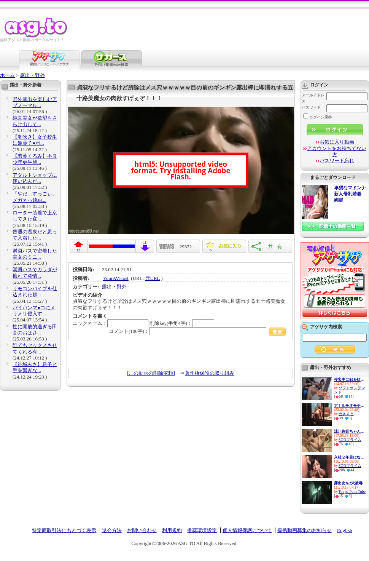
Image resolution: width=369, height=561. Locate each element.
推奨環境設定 (202, 530)
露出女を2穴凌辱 (348, 483)
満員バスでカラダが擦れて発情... (35, 272)
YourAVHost (116, 278)
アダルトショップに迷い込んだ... (35, 178)
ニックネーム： (110, 323)
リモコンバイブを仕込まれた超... (35, 291)
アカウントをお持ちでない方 (336, 151)
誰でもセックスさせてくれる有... (35, 348)
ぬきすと (346, 414)
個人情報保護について (247, 530)
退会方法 (112, 530)
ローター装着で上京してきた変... (35, 216)
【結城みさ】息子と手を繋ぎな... (35, 367)
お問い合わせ (142, 530)
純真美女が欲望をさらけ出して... (35, 121)
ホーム (7, 75)
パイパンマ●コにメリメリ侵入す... (34, 310)
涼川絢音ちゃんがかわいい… (349, 431)
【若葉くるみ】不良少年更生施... (35, 159)
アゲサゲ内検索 (326, 326)
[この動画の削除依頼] (151, 373)
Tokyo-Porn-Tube (352, 491)
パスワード (311, 107)
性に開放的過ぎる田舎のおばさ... (35, 330)
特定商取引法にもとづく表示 (64, 530)
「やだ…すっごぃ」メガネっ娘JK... (35, 197)
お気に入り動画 (337, 142)
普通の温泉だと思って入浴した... (35, 235)
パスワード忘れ (337, 160)
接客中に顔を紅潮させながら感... (349, 379)
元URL (152, 278)
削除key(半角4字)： (182, 323)
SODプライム (350, 440)
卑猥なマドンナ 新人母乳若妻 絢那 (350, 194)
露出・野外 (32, 75)
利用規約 (172, 530)
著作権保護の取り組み (209, 373)
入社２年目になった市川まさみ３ (349, 457)
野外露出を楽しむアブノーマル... (35, 102)
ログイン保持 (317, 117)
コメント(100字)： (197, 331)
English (344, 530)
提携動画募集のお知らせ (304, 530)
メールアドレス (313, 98)
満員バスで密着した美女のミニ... (35, 254)
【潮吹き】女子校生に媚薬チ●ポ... (35, 140)
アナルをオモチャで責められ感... (349, 405)
